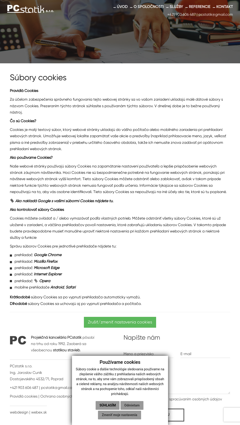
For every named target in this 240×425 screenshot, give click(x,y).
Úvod (122, 7)
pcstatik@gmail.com (216, 15)
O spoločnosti (149, 7)
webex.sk (39, 412)
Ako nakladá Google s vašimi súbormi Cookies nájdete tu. (64, 201)
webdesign (19, 412)
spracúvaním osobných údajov (195, 399)
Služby (176, 7)
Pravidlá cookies (24, 396)
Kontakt (224, 7)
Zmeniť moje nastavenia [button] (119, 415)
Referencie (199, 7)
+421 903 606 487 (181, 15)
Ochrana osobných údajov (63, 396)
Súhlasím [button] (107, 405)
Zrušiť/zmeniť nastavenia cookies (120, 322)
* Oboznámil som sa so (173, 399)
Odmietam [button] (131, 405)
